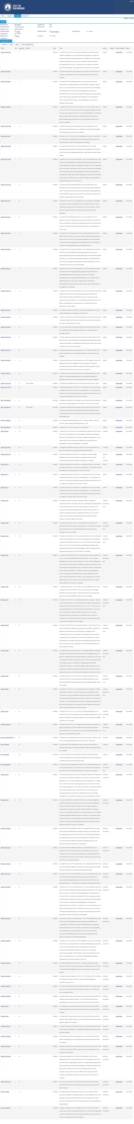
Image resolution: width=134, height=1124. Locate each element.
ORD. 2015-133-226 (6, 447)
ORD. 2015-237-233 (6, 873)
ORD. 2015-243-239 (6, 986)
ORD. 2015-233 (5, 800)
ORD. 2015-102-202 (6, 52)
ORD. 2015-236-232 (6, 863)
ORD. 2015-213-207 (6, 136)
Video (17, 36)
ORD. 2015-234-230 (6, 828)
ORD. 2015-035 (5, 431)
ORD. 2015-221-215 (6, 268)
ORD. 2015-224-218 (6, 317)
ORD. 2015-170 (5, 464)
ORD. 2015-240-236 (6, 940)
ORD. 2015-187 (5, 500)
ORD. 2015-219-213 (6, 233)
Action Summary (55, 31)
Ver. (16, 48)
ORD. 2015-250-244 (6, 1056)
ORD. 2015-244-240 (6, 996)
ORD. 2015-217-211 (6, 200)
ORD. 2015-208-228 (6, 724)
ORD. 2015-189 (5, 523)
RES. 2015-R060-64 (6, 400)
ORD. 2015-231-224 (6, 383)
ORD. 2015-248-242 (6, 1036)
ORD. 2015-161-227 (6, 454)
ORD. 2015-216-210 (6, 184)
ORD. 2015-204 (5, 650)
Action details (119, 52)
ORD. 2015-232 (5, 774)
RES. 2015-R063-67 (6, 427)
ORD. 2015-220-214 (6, 249)
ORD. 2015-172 (5, 487)
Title (60, 48)
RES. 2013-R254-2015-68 (7, 737)
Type (54, 48)
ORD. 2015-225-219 (6, 327)
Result (112, 48)
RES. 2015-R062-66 (6, 420)
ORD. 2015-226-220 (6, 337)
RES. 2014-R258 (5, 754)
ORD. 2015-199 (5, 625)
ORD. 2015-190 (5, 536)
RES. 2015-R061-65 (6, 407)
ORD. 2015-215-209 (6, 159)
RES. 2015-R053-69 (6, 764)
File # (2, 48)
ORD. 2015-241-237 (6, 963)
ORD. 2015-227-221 (6, 350)
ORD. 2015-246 (5, 1016)
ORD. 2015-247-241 (6, 1026)
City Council (17, 24)
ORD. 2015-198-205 (6, 107)
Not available (89, 31)
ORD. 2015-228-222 (6, 360)
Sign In (132, 1)
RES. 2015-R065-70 (6, 1108)
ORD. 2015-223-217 (6, 310)
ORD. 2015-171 (5, 474)
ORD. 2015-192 (5, 586)
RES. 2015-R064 (5, 1091)
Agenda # (22, 48)
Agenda (18, 31)
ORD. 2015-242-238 (6, 976)
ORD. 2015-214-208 (6, 146)
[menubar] (17, 44)
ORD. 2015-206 (5, 689)
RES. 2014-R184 (5, 744)
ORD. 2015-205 (5, 676)
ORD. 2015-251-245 (6, 1081)
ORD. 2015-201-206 (6, 126)
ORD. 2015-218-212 (6, 217)
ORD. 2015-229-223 (6, 373)
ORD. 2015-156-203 (6, 71)
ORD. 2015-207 (5, 711)
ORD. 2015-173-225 (6, 387)
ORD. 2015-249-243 (6, 1046)
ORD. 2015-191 (5, 555)
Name (28, 48)
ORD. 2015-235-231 (6, 847)
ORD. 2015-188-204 (6, 81)
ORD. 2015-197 (5, 599)
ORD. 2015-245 (5, 1006)
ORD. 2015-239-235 (6, 918)
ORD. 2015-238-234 (6, 887)
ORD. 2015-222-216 (6, 291)
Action (105, 48)
